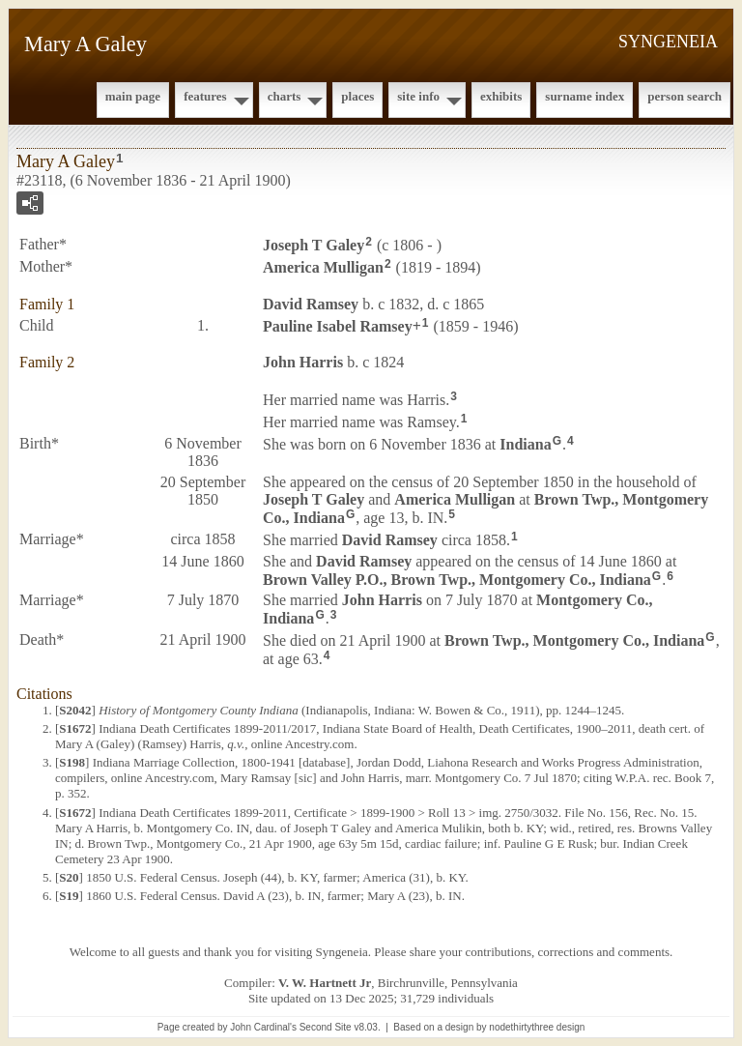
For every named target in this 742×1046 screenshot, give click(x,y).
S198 (72, 762)
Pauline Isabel (338, 325)
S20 (68, 877)
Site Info (418, 96)
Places (357, 96)
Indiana (525, 444)
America (323, 267)
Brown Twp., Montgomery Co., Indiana (574, 640)
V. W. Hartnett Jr (324, 982)
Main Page (132, 96)
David (310, 304)
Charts (284, 96)
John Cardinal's (263, 1027)
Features (205, 96)
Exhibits (501, 96)
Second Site (326, 1027)
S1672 (75, 728)
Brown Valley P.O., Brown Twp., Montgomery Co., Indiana (457, 578)
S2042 (75, 710)
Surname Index (584, 96)
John (303, 362)
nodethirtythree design (537, 1027)
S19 (68, 895)
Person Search (684, 96)
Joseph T (313, 245)
